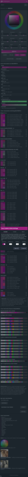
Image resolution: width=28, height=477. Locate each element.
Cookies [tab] (14, 231)
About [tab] (23, 231)
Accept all (24, 248)
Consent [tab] (5, 231)
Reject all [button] (16, 248)
